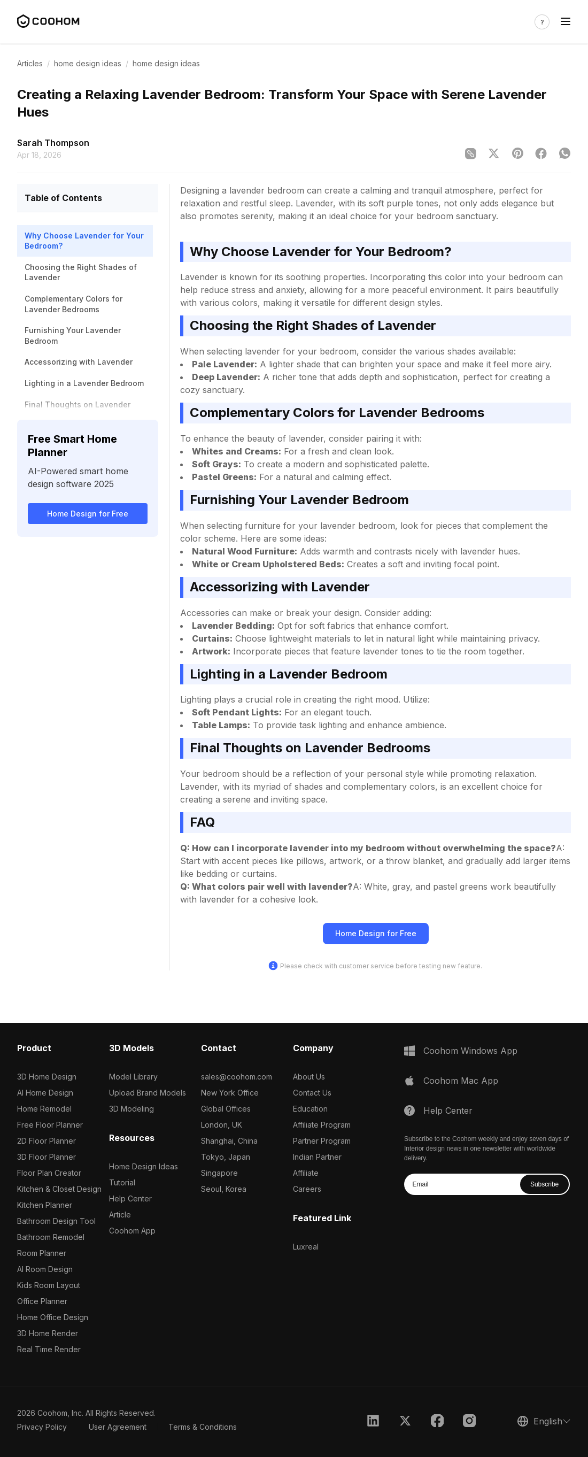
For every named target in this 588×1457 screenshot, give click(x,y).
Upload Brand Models (147, 1092)
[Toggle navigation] (565, 21)
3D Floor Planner (46, 1156)
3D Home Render (47, 1333)
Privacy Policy (42, 1426)
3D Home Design (46, 1076)
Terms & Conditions (202, 1426)
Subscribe (544, 1184)
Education (310, 1108)
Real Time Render (49, 1349)
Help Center (130, 1198)
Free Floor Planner (50, 1124)
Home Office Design (52, 1317)
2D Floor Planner (46, 1140)
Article (120, 1214)
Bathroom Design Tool (56, 1220)
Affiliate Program (322, 1124)
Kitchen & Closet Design (59, 1188)
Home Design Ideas (143, 1166)
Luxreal (306, 1246)
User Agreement (117, 1426)
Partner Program (322, 1140)
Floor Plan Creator (49, 1172)
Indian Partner (317, 1156)
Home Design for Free (87, 513)
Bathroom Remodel (50, 1237)
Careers (307, 1188)
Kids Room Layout (48, 1285)
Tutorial (122, 1182)
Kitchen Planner (44, 1204)
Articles (30, 63)
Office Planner (42, 1301)
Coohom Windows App (470, 1050)
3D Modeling (131, 1108)
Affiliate (306, 1172)
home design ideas (87, 63)
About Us (309, 1076)
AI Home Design (45, 1092)
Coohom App (132, 1230)
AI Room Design (45, 1269)
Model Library (133, 1076)
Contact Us (312, 1092)
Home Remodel (44, 1108)
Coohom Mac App (460, 1080)
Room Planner (41, 1253)
